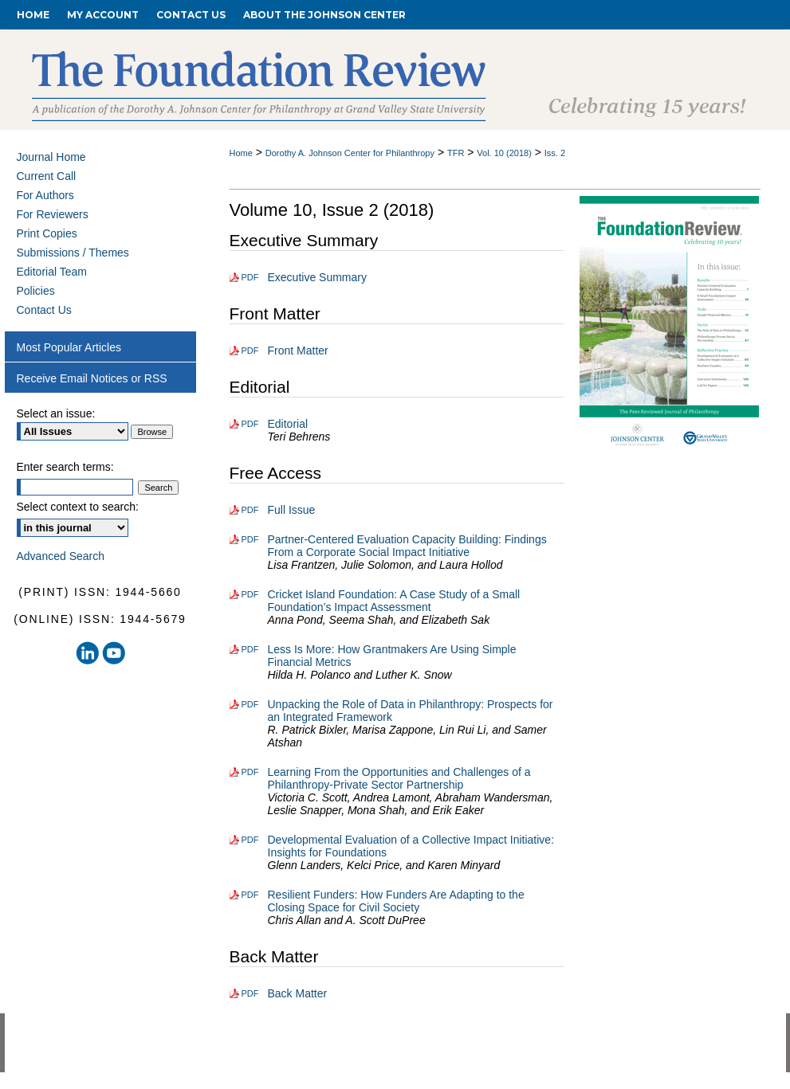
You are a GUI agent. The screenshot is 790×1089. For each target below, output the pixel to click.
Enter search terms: (65, 466)
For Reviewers (52, 214)
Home (241, 153)
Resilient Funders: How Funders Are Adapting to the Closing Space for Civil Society (396, 901)
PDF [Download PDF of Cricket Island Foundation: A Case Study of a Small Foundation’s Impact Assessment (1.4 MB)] (250, 594)
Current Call (47, 176)
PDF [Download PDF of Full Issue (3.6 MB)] (250, 510)
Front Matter (298, 350)
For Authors (45, 195)
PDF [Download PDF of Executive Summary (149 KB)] (250, 277)
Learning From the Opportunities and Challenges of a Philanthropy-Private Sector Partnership (399, 778)
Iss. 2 (554, 153)
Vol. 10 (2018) (504, 153)
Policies (36, 290)
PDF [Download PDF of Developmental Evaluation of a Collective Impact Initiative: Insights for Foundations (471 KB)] (250, 839)
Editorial (288, 423)
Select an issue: (56, 413)
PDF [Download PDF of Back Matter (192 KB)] (250, 993)
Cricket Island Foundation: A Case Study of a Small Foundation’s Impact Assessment (394, 600)
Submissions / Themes (73, 252)
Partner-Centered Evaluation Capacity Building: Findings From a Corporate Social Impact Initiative (407, 545)
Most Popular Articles (69, 347)
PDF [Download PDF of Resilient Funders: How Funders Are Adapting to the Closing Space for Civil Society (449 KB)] (250, 894)
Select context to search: (78, 506)
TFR (455, 153)
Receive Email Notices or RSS (92, 378)
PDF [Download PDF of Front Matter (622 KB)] (250, 350)
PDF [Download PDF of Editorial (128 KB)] (250, 424)
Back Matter (298, 993)
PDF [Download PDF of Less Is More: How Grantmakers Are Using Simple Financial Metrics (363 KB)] (250, 649)
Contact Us (44, 310)
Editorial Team (52, 271)
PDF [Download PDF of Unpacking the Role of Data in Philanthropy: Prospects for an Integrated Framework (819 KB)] (250, 704)
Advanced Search (61, 556)
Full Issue (292, 509)
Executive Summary (317, 277)
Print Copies (47, 233)
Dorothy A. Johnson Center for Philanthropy (349, 153)
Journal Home (51, 157)
